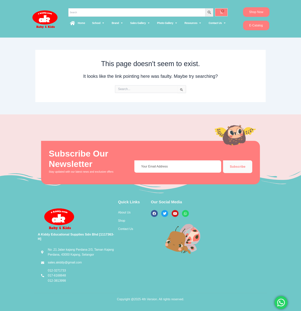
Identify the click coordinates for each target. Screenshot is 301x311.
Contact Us (217, 23)
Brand (117, 23)
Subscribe (238, 166)
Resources (192, 23)
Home (81, 23)
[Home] (72, 23)
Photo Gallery (167, 23)
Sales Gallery (139, 23)
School (98, 23)
